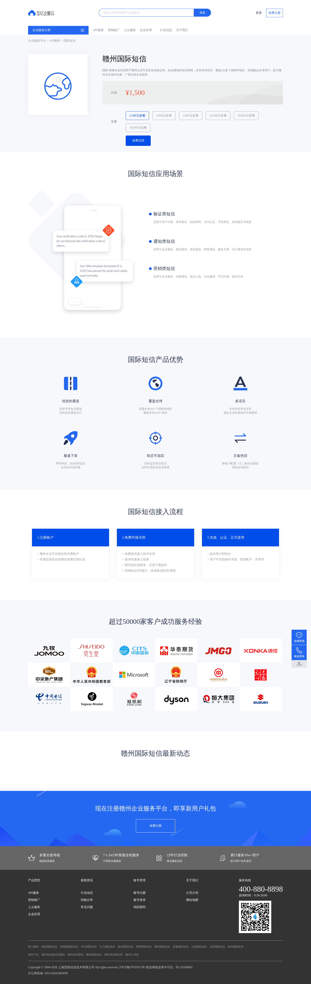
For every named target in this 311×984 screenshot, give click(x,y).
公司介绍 (192, 892)
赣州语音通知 (75, 954)
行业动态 (166, 30)
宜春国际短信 (180, 946)
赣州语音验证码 (114, 954)
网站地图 (192, 900)
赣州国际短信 (162, 946)
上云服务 (130, 30)
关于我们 (182, 30)
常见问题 (87, 907)
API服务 (98, 30)
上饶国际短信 (199, 946)
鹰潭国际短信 (144, 946)
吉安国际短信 (217, 946)
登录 (259, 12)
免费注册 (274, 12)
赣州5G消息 (132, 954)
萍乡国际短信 (89, 946)
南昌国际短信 (49, 946)
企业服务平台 (37, 40)
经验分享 (87, 900)
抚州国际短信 (235, 946)
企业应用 (146, 30)
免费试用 (138, 140)
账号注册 (139, 892)
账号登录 (139, 900)
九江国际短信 (107, 946)
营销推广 (114, 30)
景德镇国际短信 (69, 946)
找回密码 (139, 907)
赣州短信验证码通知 (53, 954)
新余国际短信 (125, 946)
